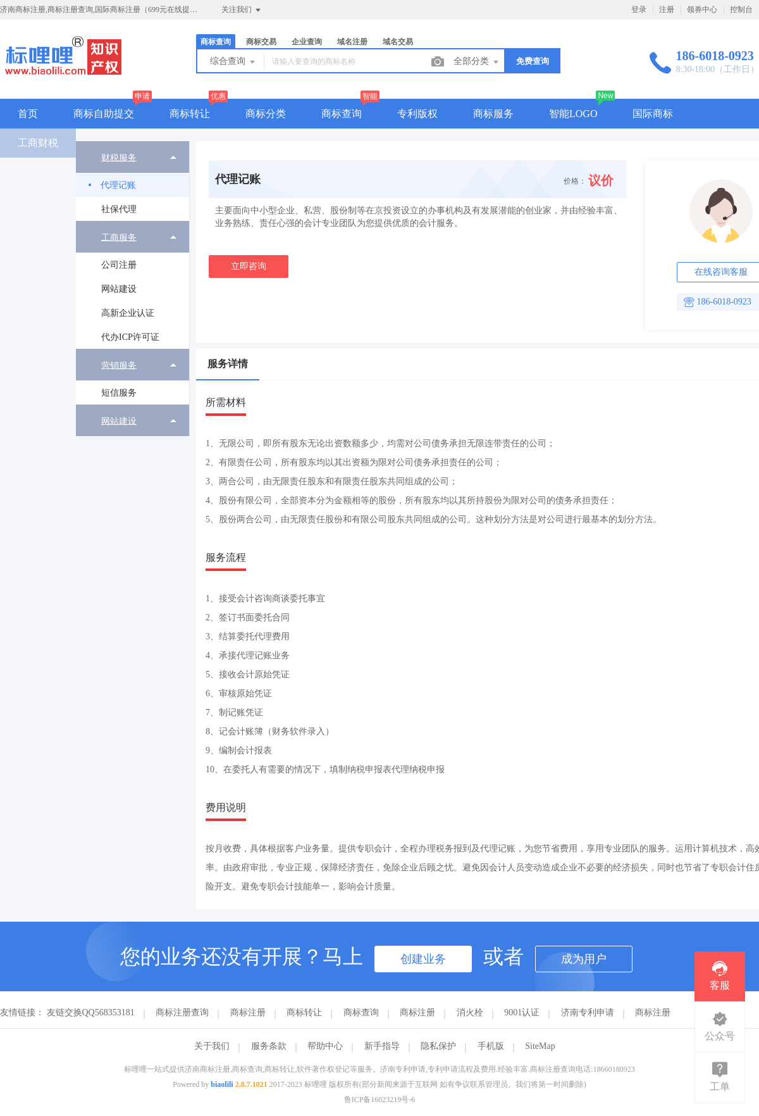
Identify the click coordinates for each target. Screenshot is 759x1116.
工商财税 (38, 142)
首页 (28, 113)
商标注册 (248, 1012)
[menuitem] (132, 181)
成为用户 (584, 959)
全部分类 (477, 62)
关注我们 (241, 10)
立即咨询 (248, 266)
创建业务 (423, 959)
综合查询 (233, 62)
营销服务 (119, 365)
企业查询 (307, 41)
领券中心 (702, 9)
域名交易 (398, 41)
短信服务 (119, 393)
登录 (638, 9)
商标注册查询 (182, 1012)
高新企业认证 (127, 313)
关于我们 (212, 1046)
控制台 (741, 9)
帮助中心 (325, 1046)
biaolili (222, 1084)
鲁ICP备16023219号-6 (380, 1099)
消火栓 (470, 1012)
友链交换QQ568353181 (91, 1012)
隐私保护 (438, 1046)
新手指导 (382, 1046)
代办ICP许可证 (130, 337)
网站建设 (119, 289)
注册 (666, 9)
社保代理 (119, 209)
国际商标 (652, 113)
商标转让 (190, 113)
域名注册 (352, 41)
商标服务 (493, 113)
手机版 (491, 1046)
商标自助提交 (103, 113)
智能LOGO (573, 113)
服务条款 (269, 1046)
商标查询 (216, 41)
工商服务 (119, 237)
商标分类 (265, 113)
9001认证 (522, 1012)
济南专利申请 (587, 1012)
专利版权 (417, 113)
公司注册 (119, 265)
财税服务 (119, 157)
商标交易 (261, 41)
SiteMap (540, 1046)
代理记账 (118, 185)
